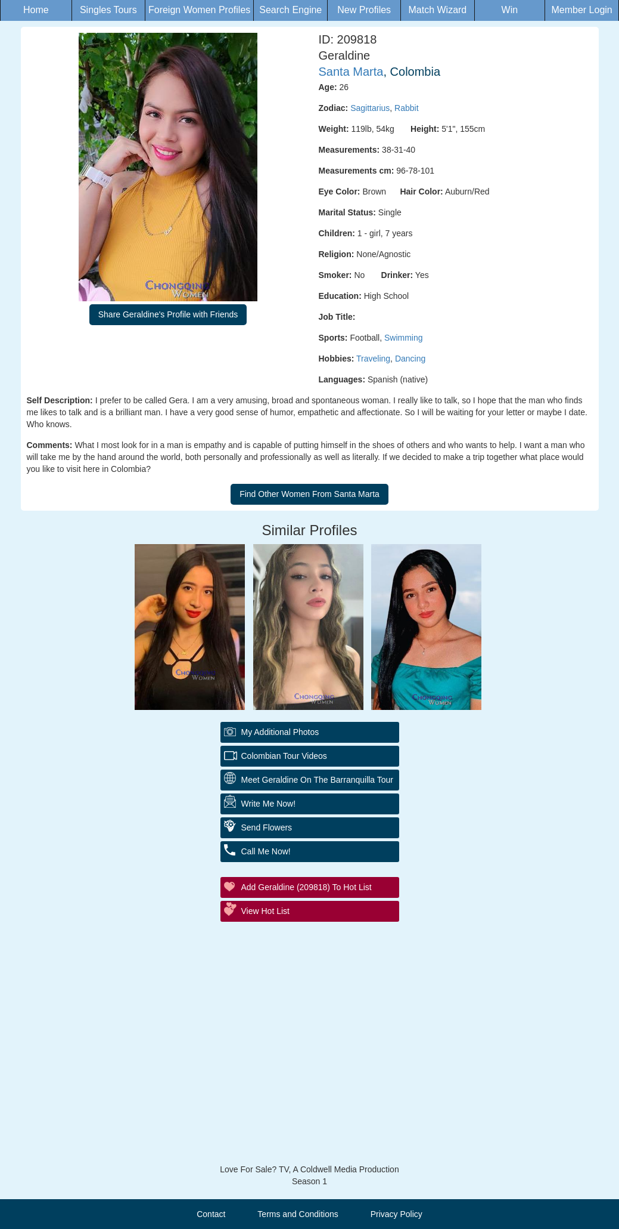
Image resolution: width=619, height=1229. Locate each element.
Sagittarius (370, 108)
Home (36, 10)
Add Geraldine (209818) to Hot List (306, 887)
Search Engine (290, 10)
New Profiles (364, 10)
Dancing (410, 358)
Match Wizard (437, 10)
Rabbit (406, 108)
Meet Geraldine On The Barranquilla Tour (317, 780)
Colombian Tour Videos (284, 756)
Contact (211, 1214)
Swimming (403, 337)
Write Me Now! (268, 803)
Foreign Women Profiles (199, 10)
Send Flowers (267, 827)
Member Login (581, 10)
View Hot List (265, 911)
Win (510, 10)
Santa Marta (351, 71)
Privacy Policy (396, 1214)
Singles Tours (108, 10)
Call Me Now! (266, 851)
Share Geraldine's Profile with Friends (168, 314)
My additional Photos (280, 732)
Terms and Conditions (297, 1214)
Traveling (373, 358)
